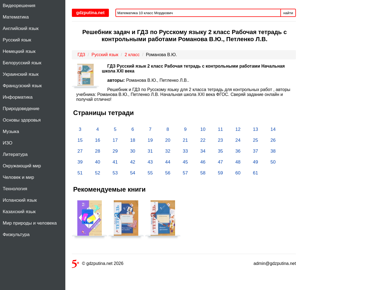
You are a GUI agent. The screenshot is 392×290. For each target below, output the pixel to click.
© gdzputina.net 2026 (97, 264)
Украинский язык (21, 74)
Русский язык (17, 40)
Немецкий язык (19, 51)
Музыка (11, 131)
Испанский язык (20, 200)
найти (288, 13)
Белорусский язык (22, 62)
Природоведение (21, 108)
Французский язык (22, 85)
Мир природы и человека (30, 223)
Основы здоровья (22, 120)
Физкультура (16, 234)
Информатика (18, 97)
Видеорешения (19, 5)
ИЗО (8, 143)
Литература (15, 154)
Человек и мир (18, 177)
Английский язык (21, 28)
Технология (15, 188)
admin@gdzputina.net (274, 263)
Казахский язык (19, 211)
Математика (16, 17)
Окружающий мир (22, 165)
